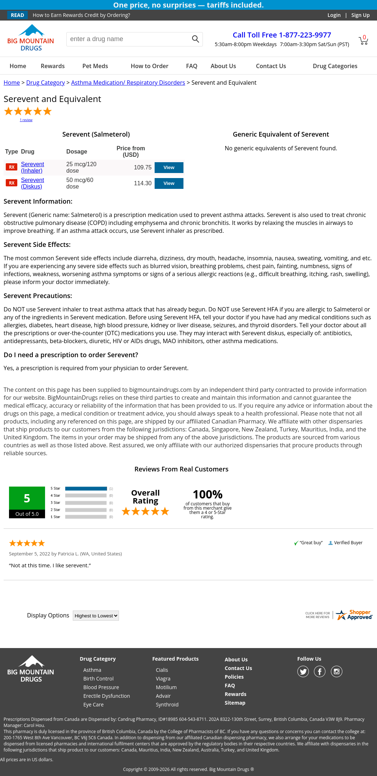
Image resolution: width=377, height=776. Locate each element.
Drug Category (45, 83)
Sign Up (360, 15)
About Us (223, 66)
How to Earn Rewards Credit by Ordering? (81, 15)
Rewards (53, 66)
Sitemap (235, 702)
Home (18, 66)
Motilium (166, 687)
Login (334, 15)
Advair (163, 695)
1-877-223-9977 (282, 35)
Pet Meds (95, 66)
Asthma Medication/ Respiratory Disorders (128, 83)
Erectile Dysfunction (106, 695)
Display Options (48, 615)
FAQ (192, 66)
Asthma (92, 669)
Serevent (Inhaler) (32, 167)
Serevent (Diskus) (32, 183)
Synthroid (167, 704)
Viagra (163, 678)
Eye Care (93, 704)
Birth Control (98, 678)
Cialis (162, 669)
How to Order (150, 66)
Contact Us (271, 66)
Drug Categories (335, 66)
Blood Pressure (101, 687)
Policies (234, 676)
